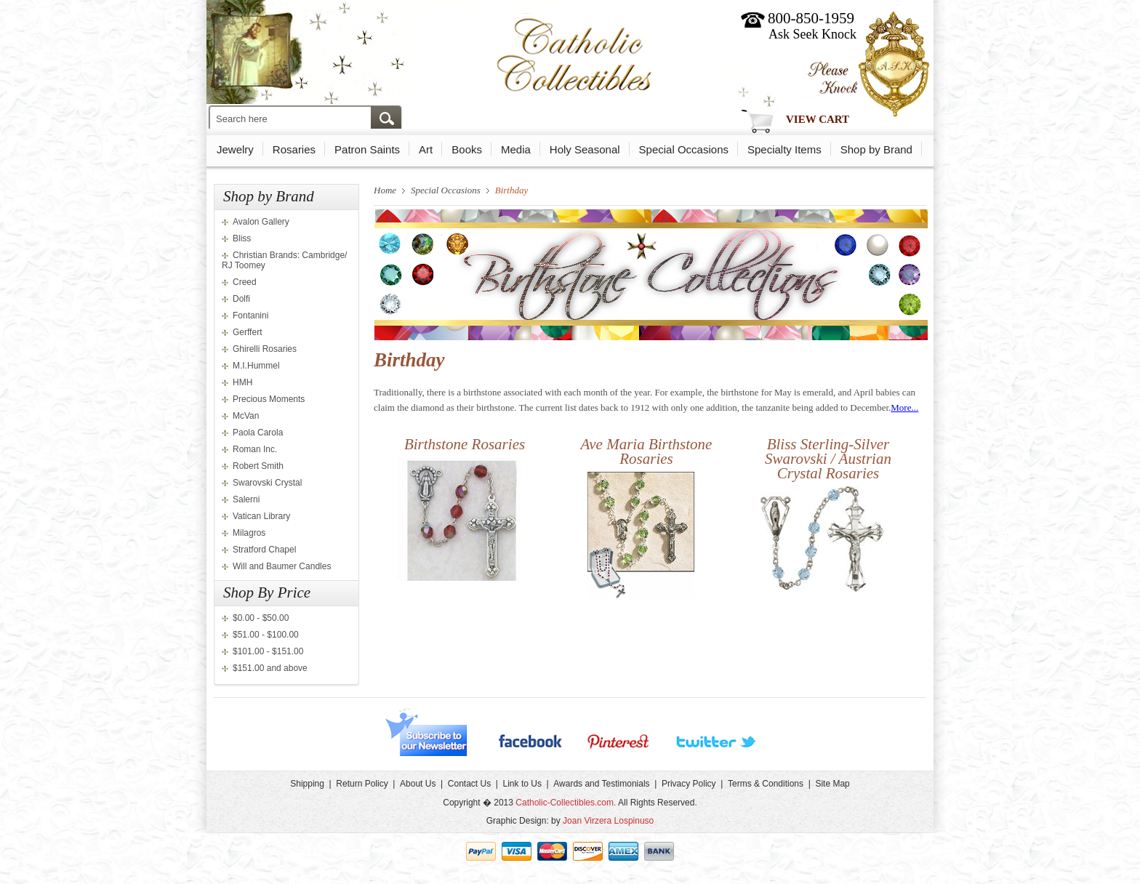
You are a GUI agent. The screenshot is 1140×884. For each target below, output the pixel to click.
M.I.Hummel (256, 366)
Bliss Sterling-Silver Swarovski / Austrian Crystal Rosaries (828, 458)
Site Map (832, 784)
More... (904, 407)
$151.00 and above (270, 668)
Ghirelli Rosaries (265, 349)
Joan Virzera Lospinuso (608, 821)
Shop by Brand (876, 149)
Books (466, 149)
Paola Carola (258, 432)
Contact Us (469, 784)
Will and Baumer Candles (282, 566)
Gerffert (247, 332)
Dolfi (241, 299)
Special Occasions (683, 149)
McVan (246, 416)
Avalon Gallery (261, 222)
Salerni (246, 499)
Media (516, 149)
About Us (417, 784)
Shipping (307, 784)
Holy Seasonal (585, 149)
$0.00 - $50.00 (261, 618)
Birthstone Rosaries (464, 444)
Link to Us (522, 784)
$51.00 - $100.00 (266, 635)
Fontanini (250, 315)
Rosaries (294, 149)
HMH (242, 382)
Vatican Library (261, 516)
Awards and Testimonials (601, 784)
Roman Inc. (255, 449)
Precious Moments (269, 399)
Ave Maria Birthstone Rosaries (646, 451)
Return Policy (362, 784)
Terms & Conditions (765, 784)
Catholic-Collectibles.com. (565, 802)
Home (385, 190)
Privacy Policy (689, 784)
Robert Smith (258, 466)
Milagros (249, 533)
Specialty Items (784, 149)
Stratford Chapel (264, 550)
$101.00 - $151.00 (268, 651)
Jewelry (235, 149)
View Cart (817, 119)
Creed (245, 282)
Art (426, 149)
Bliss (242, 238)
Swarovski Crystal (267, 483)
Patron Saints (367, 149)
